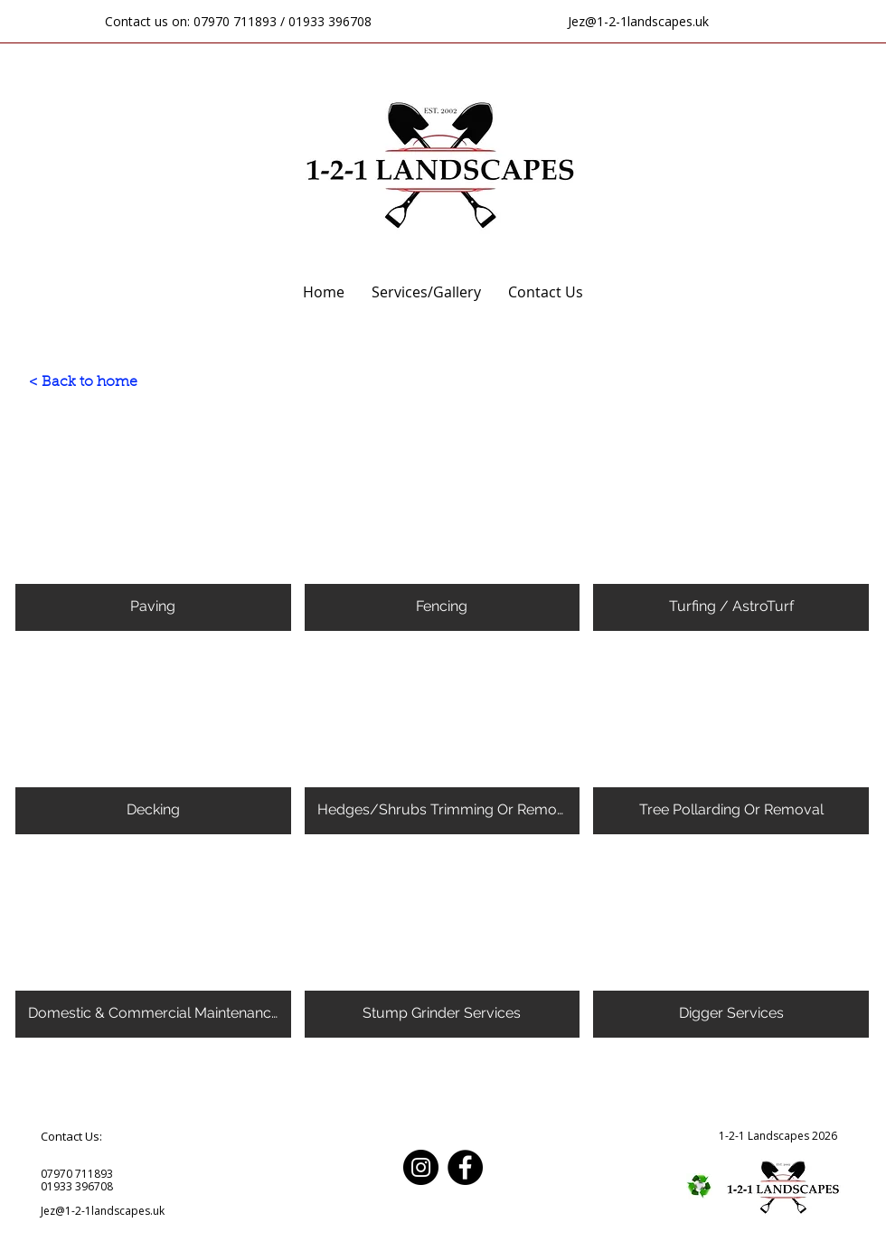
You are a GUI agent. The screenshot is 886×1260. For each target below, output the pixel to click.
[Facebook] (465, 1167)
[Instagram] (420, 1167)
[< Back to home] (83, 382)
